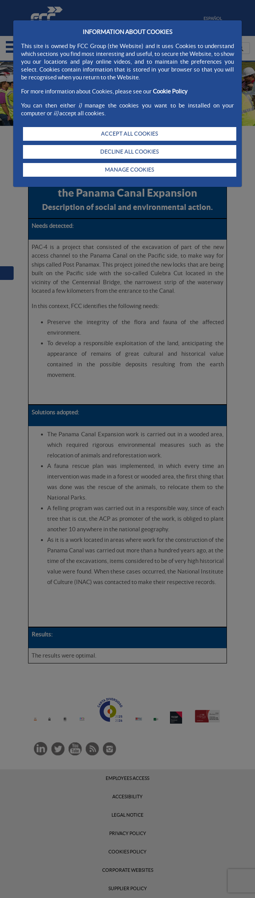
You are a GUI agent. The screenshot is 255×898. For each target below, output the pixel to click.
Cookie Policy (170, 91)
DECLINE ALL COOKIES (129, 152)
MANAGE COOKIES (129, 170)
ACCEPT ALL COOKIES (129, 134)
